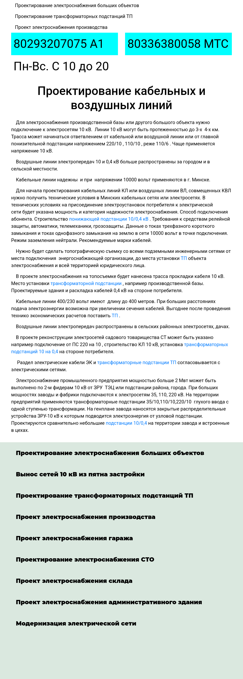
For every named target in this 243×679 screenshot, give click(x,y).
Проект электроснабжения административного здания (109, 602)
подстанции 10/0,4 (126, 423)
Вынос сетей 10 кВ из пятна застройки (80, 474)
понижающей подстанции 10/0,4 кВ (108, 219)
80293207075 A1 (59, 44)
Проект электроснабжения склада (74, 580)
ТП (184, 258)
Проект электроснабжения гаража (74, 538)
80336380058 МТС (178, 44)
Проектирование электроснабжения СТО (85, 559)
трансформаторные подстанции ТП (136, 362)
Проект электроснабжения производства (61, 27)
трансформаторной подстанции (86, 283)
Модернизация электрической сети (76, 623)
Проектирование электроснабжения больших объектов (77, 5)
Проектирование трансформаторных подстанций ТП (74, 16)
